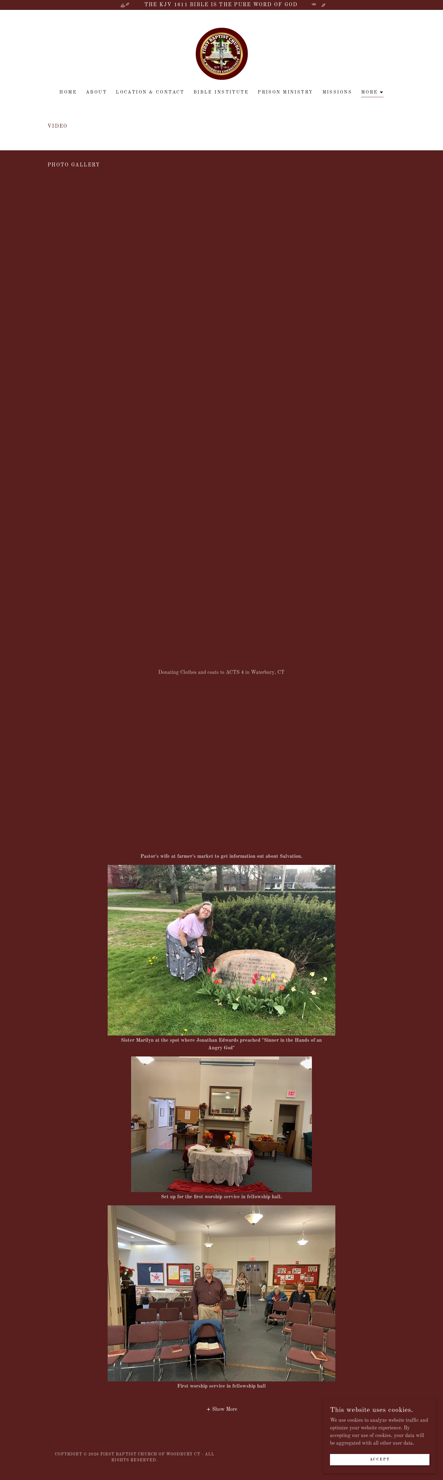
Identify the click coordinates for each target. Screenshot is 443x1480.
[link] (221, 53)
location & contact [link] (150, 92)
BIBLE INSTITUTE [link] (221, 92)
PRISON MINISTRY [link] (285, 92)
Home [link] (68, 92)
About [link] (96, 92)
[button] (372, 93)
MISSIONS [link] (337, 92)
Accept (379, 1460)
